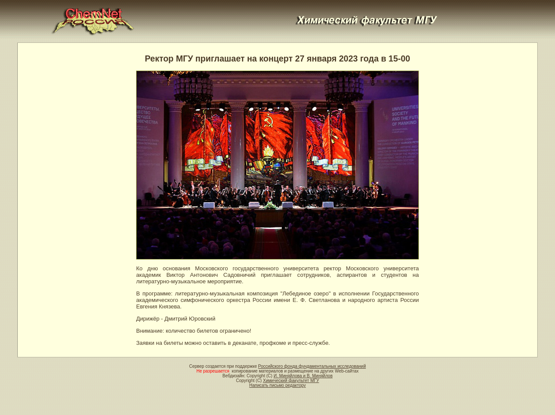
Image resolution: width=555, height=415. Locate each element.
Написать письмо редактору (277, 385)
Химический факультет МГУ (291, 380)
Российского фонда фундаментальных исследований (312, 366)
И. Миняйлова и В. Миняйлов (303, 375)
